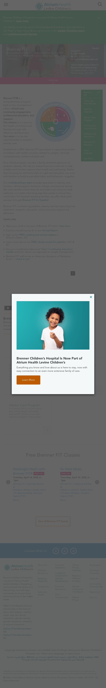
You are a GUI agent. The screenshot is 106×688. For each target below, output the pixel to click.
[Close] (91, 297)
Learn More (28, 379)
